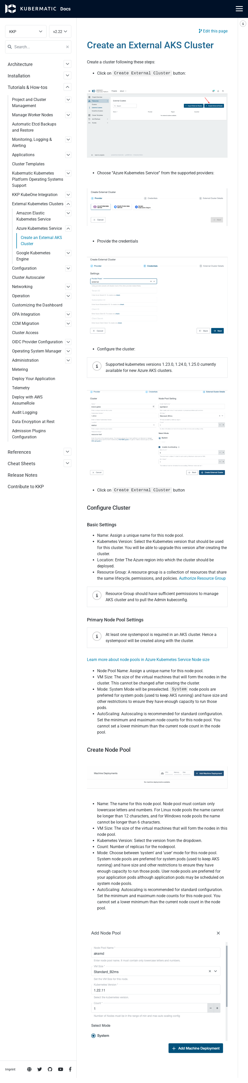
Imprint (10, 207)
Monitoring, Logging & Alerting (32, 142)
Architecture (20, 64)
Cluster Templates (28, 164)
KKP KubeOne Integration (35, 194)
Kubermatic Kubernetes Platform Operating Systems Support (37, 179)
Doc (65, 9)
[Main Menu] (239, 8)
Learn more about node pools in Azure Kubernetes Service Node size (148, 659)
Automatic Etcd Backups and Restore (34, 127)
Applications (23, 154)
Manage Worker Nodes (32, 114)
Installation (19, 75)
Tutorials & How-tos (27, 87)
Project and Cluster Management (29, 102)
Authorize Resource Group (202, 578)
